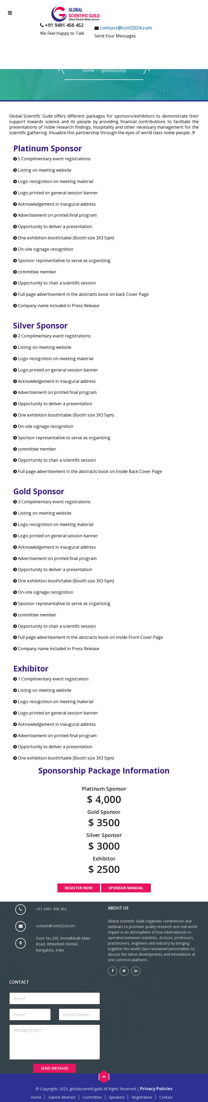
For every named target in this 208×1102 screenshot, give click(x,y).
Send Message (54, 1068)
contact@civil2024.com (126, 28)
